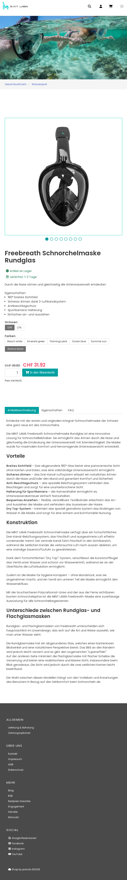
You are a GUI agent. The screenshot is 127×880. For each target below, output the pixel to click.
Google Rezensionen (22, 838)
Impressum (15, 759)
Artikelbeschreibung (22, 410)
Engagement (16, 806)
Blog (11, 790)
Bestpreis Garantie (19, 801)
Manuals (13, 817)
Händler (13, 812)
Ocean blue (79, 341)
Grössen (11, 322)
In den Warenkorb (40, 372)
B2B (10, 795)
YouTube (15, 854)
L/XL (19, 327)
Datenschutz (15, 769)
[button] (122, 6)
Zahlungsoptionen (19, 733)
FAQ (71, 410)
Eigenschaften (52, 410)
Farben (10, 336)
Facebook (16, 843)
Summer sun (99, 341)
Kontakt (12, 753)
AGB (10, 764)
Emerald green (36, 341)
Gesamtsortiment (15, 84)
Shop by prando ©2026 (24, 869)
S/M (9, 327)
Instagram (16, 848)
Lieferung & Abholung (21, 727)
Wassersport (39, 84)
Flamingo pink (58, 341)
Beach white (14, 341)
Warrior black (15, 349)
